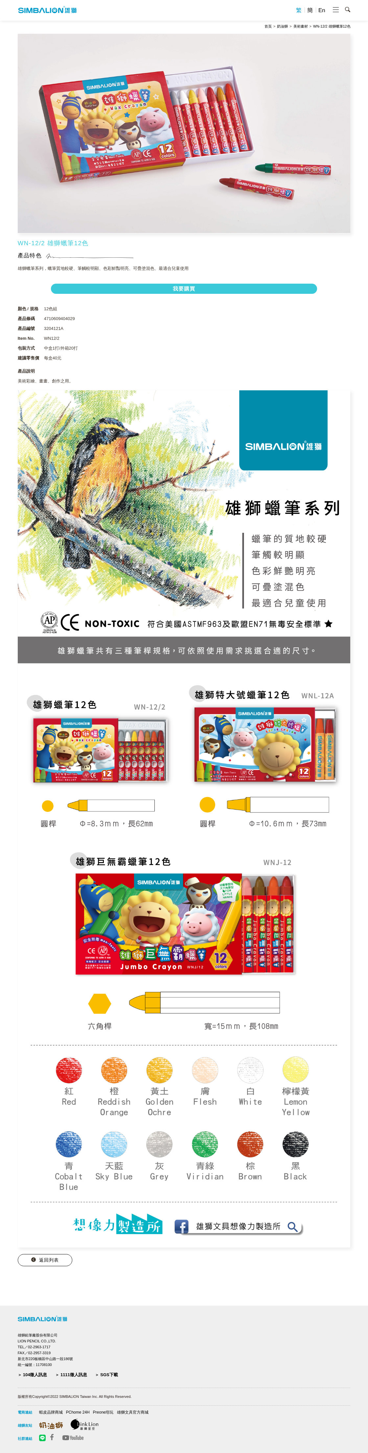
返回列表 (49, 1260)
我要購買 (184, 289)
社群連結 (25, 1439)
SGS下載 (109, 1375)
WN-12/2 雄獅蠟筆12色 (332, 26)
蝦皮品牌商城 (51, 1412)
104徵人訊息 (35, 1375)
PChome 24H (78, 1412)
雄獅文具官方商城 (133, 1412)
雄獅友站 (25, 1425)
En (321, 10)
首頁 (268, 26)
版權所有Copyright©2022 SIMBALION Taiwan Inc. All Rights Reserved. (75, 1397)
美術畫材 (300, 26)
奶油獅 (282, 26)
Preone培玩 (103, 1412)
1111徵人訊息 (73, 1375)
